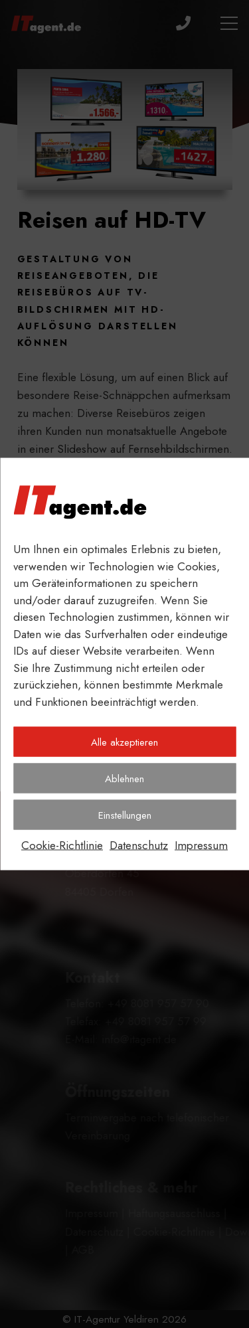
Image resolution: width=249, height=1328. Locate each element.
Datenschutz (139, 845)
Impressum (201, 845)
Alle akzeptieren (124, 741)
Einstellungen (124, 814)
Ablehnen (124, 778)
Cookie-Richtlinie (62, 845)
